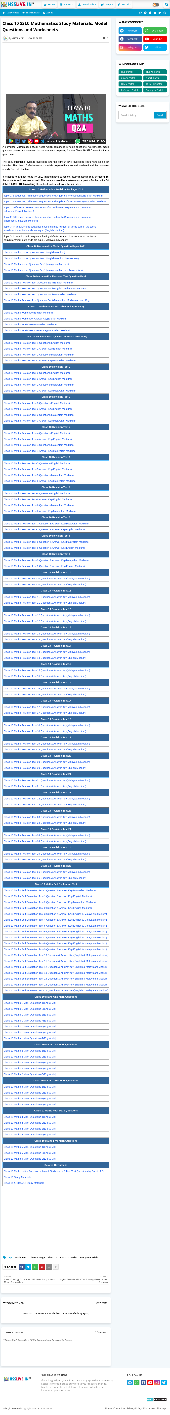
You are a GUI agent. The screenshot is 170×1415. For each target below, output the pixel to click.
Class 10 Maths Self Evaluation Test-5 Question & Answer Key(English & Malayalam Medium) (55, 925)
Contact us (119, 1408)
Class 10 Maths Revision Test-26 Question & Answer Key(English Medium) (45, 877)
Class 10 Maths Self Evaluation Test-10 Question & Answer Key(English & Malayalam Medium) (56, 955)
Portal (123, 4)
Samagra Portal (154, 90)
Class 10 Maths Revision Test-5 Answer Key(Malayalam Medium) (40, 480)
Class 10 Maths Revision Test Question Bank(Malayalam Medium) (40, 294)
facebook (132, 38)
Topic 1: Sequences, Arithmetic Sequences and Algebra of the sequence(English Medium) (53, 195)
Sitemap (161, 1408)
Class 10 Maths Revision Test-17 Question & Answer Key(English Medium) (45, 712)
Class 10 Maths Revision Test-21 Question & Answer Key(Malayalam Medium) (47, 780)
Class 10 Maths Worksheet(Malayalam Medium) (30, 324)
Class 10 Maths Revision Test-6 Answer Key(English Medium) (38, 499)
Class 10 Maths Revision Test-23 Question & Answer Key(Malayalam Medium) (47, 817)
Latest (65, 4)
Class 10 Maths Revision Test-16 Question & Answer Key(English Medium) (45, 694)
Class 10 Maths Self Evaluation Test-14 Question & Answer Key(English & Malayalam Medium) (56, 978)
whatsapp (157, 30)
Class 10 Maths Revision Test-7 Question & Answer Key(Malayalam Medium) (46, 523)
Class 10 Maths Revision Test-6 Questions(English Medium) (37, 493)
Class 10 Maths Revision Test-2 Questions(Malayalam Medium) (39, 384)
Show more (101, 1302)
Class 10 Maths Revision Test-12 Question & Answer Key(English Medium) (45, 621)
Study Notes (11, 12)
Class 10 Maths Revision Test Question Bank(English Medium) (38, 282)
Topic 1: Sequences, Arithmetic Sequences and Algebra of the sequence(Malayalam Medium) (55, 201)
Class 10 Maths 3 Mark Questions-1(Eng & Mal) (30, 1086)
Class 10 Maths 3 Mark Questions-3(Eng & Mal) (30, 1098)
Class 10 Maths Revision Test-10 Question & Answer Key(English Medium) (45, 584)
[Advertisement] (57, 68)
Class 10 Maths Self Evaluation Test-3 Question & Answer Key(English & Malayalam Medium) (55, 913)
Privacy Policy (134, 1408)
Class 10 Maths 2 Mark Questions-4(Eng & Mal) (30, 1068)
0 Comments (102, 1332)
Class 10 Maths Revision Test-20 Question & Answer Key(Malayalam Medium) (47, 761)
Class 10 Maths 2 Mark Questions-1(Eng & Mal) (30, 1050)
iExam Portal (128, 77)
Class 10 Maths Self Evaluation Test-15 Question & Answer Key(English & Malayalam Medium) (56, 984)
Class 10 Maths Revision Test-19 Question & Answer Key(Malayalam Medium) (47, 743)
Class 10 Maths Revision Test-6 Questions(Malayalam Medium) (39, 505)
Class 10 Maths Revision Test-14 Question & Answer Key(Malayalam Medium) (47, 651)
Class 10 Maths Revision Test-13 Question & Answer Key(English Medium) (45, 639)
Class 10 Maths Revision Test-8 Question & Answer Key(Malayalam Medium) (46, 541)
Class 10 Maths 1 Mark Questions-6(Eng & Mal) (30, 1032)
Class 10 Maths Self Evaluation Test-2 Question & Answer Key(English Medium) (48, 907)
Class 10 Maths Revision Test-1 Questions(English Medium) (37, 342)
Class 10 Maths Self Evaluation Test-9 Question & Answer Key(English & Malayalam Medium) (55, 949)
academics (21, 1257)
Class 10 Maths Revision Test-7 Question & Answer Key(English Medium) (44, 529)
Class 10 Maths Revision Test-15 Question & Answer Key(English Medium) (45, 676)
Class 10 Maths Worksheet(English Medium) (28, 312)
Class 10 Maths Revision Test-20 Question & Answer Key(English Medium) (45, 767)
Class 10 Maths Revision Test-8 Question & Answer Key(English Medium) (44, 547)
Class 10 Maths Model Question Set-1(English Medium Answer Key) (41, 258)
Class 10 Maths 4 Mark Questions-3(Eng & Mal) (30, 1128)
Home (49, 4)
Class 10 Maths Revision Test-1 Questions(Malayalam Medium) (39, 354)
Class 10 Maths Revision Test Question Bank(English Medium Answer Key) (45, 288)
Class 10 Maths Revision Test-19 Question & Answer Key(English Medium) (45, 749)
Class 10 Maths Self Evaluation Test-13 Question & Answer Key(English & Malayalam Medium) (56, 972)
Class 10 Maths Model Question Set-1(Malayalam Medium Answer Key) (43, 270)
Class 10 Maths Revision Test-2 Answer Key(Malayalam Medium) (40, 390)
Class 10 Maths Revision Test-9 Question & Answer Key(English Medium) (44, 566)
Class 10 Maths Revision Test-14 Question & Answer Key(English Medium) (45, 657)
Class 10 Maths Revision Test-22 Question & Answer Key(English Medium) (45, 804)
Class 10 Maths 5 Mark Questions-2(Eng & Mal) (30, 1152)
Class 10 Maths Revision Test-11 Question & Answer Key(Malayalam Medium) (47, 596)
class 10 (52, 1257)
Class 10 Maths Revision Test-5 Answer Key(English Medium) (38, 469)
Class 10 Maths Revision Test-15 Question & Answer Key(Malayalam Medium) (47, 670)
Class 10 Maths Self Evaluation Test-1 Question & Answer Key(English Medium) (48, 896)
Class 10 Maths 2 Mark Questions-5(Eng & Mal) (30, 1074)
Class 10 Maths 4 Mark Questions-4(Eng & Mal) (30, 1134)
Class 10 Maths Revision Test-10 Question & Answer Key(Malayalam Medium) (47, 578)
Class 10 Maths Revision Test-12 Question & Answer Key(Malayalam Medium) (47, 615)
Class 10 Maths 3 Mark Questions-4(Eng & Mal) (30, 1104)
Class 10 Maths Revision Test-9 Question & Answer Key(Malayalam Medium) (46, 560)
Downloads (86, 4)
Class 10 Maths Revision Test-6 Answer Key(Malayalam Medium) (40, 511)
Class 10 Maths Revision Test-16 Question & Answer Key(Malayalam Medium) (47, 688)
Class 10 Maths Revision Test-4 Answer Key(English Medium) (38, 439)
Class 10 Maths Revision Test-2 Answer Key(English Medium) (38, 378)
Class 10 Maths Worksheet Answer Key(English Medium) (35, 318)
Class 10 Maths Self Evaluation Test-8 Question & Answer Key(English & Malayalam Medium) (55, 943)
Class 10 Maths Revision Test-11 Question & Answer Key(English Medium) (45, 602)
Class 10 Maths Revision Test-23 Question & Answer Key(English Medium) (45, 822)
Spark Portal (153, 77)
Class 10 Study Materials (17, 1177)
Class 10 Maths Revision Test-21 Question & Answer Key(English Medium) (45, 786)
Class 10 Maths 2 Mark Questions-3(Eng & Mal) (30, 1062)
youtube (157, 38)
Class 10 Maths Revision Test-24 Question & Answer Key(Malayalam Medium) (47, 835)
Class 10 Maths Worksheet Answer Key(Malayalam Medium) (37, 330)
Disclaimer (149, 1408)
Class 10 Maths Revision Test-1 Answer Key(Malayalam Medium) (40, 360)
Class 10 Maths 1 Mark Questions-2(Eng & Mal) (30, 1008)
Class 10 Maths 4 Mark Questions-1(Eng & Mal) (30, 1116)
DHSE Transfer (154, 83)
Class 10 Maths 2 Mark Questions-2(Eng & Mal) (30, 1056)
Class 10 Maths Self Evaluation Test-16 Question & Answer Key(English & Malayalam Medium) (56, 990)
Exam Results (31, 12)
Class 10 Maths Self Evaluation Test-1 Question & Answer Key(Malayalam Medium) (50, 890)
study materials (89, 1257)
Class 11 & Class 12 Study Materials (24, 1182)
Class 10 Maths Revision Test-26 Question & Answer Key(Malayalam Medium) (47, 871)
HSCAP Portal (153, 71)
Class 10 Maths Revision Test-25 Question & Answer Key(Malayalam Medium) (47, 853)
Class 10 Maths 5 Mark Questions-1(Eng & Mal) (30, 1146)
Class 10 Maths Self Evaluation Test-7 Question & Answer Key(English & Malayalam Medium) (55, 937)
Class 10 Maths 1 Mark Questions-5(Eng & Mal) (30, 1026)
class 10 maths (68, 1257)
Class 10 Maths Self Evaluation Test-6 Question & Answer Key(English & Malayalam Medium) (55, 931)
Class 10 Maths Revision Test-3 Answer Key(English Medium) (38, 408)
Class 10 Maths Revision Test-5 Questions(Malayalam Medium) (39, 475)
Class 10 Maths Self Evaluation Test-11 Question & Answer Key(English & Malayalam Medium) (56, 961)
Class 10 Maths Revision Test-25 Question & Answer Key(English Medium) (45, 859)
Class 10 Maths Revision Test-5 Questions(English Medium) (37, 463)
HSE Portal (127, 71)
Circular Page (37, 1257)
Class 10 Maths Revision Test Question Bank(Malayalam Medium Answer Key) (47, 300)
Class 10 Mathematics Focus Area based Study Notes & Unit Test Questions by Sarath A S (54, 1171)
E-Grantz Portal (129, 90)
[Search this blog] (136, 115)
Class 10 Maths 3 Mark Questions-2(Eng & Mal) (30, 1092)
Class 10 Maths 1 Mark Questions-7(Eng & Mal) (30, 1038)
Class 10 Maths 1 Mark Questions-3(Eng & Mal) (30, 1014)
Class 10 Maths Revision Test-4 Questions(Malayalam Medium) (39, 444)
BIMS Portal (127, 83)
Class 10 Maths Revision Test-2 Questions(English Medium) (37, 372)
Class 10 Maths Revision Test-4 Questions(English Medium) (37, 433)
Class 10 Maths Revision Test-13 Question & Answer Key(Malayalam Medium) (47, 633)
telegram (132, 30)
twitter (157, 47)
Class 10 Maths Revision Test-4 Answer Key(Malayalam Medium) (40, 450)
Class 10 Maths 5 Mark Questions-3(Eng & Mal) (30, 1158)
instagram (132, 47)
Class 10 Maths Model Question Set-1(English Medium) (34, 252)
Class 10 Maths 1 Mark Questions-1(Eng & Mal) (30, 1002)
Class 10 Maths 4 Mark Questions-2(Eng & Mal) (30, 1122)
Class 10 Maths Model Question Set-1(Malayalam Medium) (36, 264)
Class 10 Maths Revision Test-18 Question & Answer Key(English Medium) (45, 731)
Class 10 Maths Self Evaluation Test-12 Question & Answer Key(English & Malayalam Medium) (56, 966)
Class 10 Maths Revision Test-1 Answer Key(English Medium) (38, 348)
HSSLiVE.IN (46, 1408)
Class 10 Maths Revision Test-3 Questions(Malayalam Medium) (39, 414)
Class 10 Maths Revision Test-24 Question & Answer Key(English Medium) (45, 841)
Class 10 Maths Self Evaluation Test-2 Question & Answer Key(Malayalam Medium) (50, 902)
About (48, 12)
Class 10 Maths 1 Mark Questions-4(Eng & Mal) (30, 1020)
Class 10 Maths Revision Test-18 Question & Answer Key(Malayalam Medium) (47, 725)
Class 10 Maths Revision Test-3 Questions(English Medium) (37, 403)
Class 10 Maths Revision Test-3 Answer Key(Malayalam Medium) (40, 420)
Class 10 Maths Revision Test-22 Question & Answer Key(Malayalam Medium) (47, 798)
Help (106, 4)
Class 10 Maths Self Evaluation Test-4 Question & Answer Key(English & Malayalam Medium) (55, 919)
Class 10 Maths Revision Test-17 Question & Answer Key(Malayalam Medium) (47, 707)
